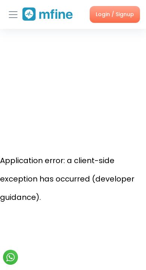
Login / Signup (115, 14)
